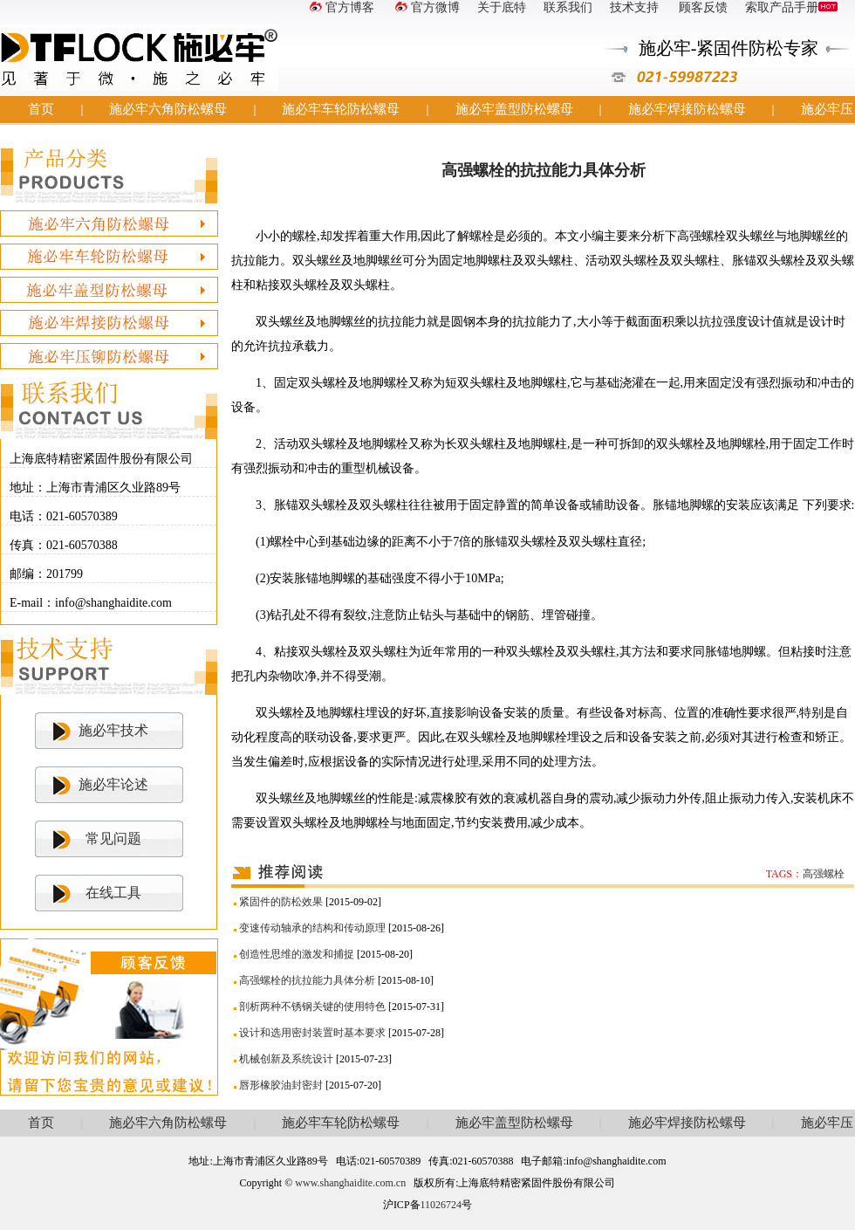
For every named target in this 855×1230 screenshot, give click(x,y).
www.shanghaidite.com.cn (350, 1183)
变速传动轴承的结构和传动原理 (312, 928)
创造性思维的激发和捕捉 (296, 954)
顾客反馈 (702, 7)
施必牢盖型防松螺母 (514, 109)
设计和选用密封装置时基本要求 (312, 1033)
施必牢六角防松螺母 (168, 109)
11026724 (441, 1205)
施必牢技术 (113, 730)
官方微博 (426, 7)
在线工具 (113, 892)
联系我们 (568, 7)
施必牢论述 (113, 784)
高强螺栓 (824, 874)
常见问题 (113, 838)
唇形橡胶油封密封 (281, 1085)
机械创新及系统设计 (286, 1059)
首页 (41, 109)
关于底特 (501, 7)
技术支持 (634, 7)
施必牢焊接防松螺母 (687, 109)
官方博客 (340, 7)
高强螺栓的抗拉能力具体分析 (307, 980)
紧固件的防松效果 (281, 902)
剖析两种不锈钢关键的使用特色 (312, 1006)
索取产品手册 (791, 7)
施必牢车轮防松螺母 (341, 109)
